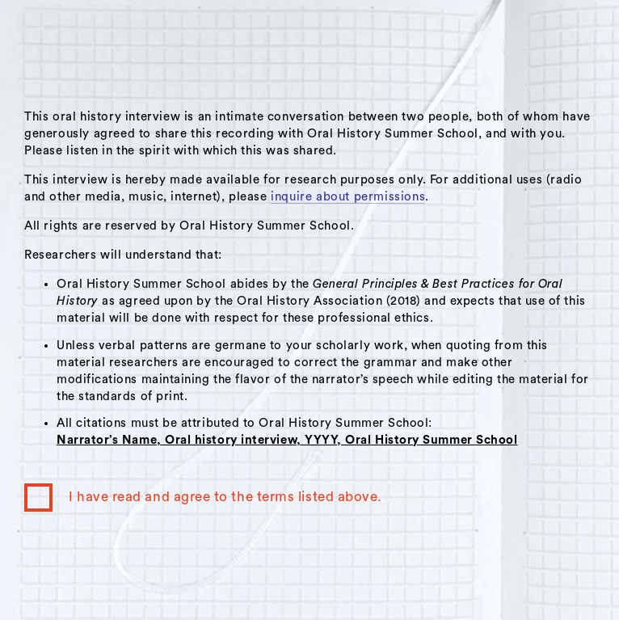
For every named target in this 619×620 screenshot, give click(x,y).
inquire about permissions (348, 197)
